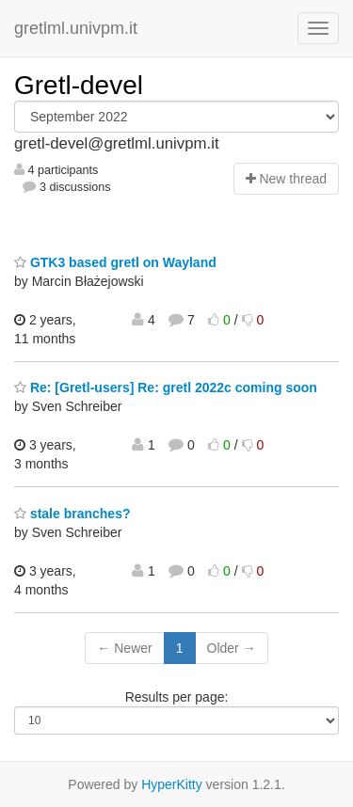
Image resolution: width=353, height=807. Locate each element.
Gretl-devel (78, 85)
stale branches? (72, 513)
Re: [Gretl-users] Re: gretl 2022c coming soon (165, 387)
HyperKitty (171, 784)
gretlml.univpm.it (75, 28)
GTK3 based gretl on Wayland (115, 262)
